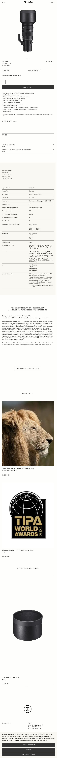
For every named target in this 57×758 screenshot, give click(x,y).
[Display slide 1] (25, 687)
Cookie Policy (37, 738)
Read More (5, 475)
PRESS (30, 723)
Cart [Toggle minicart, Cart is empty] (52, 2)
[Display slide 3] (27, 687)
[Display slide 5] (30, 687)
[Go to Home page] (28, 2)
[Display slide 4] (29, 687)
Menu (3, 2)
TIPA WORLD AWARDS (8, 144)
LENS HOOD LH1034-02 (11, 678)
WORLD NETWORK (33, 728)
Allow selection (28, 754)
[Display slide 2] (26, 687)
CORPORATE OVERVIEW (35, 725)
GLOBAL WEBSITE (33, 727)
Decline (28, 749)
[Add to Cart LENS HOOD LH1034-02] (6, 684)
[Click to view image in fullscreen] (28, 31)
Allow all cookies (28, 745)
